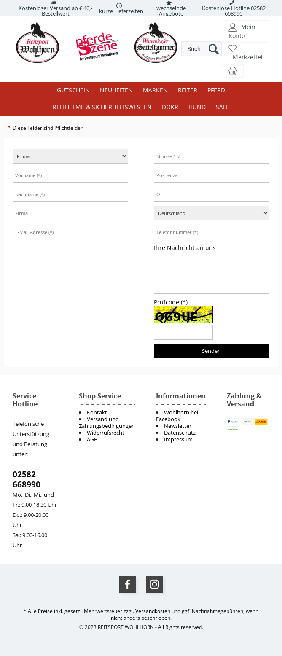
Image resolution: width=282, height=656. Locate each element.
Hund (197, 107)
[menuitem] (181, 415)
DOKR (170, 107)
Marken (155, 90)
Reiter (187, 90)
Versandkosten (152, 611)
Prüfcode (171, 302)
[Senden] (211, 351)
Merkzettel (248, 57)
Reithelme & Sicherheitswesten (102, 107)
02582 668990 (26, 479)
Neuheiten (116, 90)
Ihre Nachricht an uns (186, 248)
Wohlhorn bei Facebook (177, 416)
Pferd (216, 90)
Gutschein (73, 90)
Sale (222, 107)
